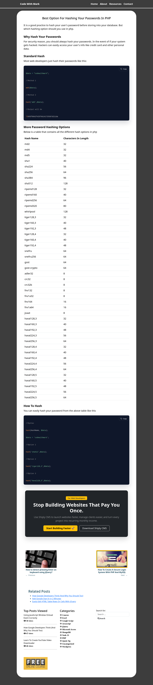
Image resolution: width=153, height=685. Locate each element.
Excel (64, 618)
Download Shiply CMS (94, 528)
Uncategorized (68, 644)
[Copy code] (123, 69)
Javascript (66, 624)
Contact (128, 4)
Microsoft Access (69, 629)
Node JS (65, 635)
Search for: (101, 610)
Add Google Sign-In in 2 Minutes (46, 598)
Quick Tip (66, 641)
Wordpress (66, 647)
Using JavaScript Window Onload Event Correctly (38, 616)
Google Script (68, 621)
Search (102, 618)
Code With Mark (29, 4)
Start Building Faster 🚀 (60, 528)
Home (94, 4)
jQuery (65, 626)
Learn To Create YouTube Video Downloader (38, 641)
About (103, 4)
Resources (115, 4)
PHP (64, 638)
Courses (65, 615)
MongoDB (66, 632)
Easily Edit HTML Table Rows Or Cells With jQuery (54, 601)
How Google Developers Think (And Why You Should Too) (57, 595)
